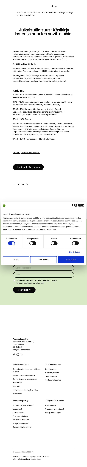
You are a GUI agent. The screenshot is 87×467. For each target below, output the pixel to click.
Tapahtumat (32, 12)
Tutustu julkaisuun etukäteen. (26, 152)
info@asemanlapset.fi (21, 350)
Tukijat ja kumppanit (21, 423)
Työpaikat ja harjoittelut (22, 427)
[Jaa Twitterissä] (19, 184)
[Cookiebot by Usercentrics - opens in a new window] (73, 205)
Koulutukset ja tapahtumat (23, 405)
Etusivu (20, 12)
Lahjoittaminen (50, 369)
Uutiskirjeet (17, 409)
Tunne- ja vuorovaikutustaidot (25, 379)
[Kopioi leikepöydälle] (27, 184)
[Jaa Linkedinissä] (23, 184)
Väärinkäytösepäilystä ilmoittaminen (27, 459)
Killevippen (17, 393)
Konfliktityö (17, 383)
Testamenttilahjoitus (53, 380)
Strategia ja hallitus (20, 416)
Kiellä (16, 260)
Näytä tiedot (74, 252)
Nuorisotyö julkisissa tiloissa (24, 375)
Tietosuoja (17, 456)
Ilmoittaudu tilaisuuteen (28, 167)
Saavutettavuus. (44, 456)
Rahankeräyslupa (30, 456)
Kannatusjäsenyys (52, 373)
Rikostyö (16, 386)
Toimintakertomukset (21, 420)
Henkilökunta (50, 405)
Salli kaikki (71, 260)
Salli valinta (43, 260)
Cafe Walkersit (19, 412)
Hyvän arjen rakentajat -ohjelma (25, 390)
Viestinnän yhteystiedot (54, 409)
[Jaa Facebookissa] (14, 184)
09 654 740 (17, 347)
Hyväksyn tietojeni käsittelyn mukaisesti (36, 281)
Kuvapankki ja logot (53, 412)
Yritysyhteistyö (51, 376)
